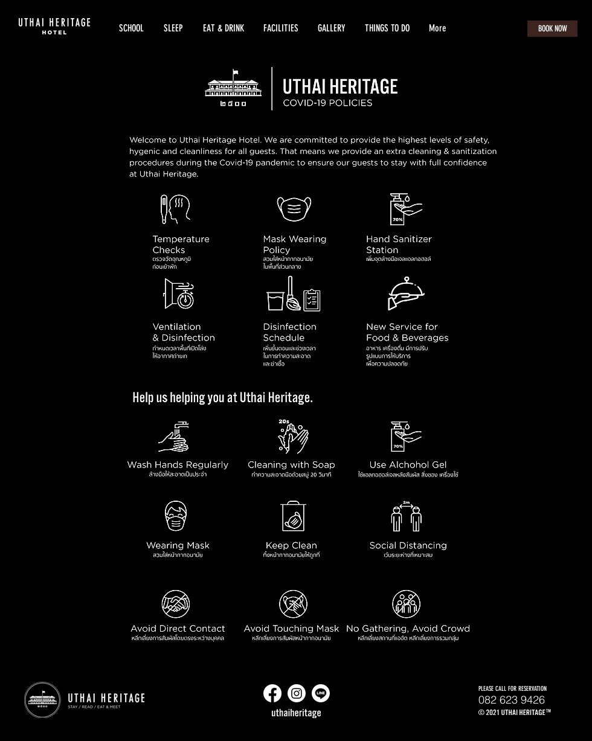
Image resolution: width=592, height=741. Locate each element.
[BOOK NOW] (552, 29)
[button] (173, 28)
